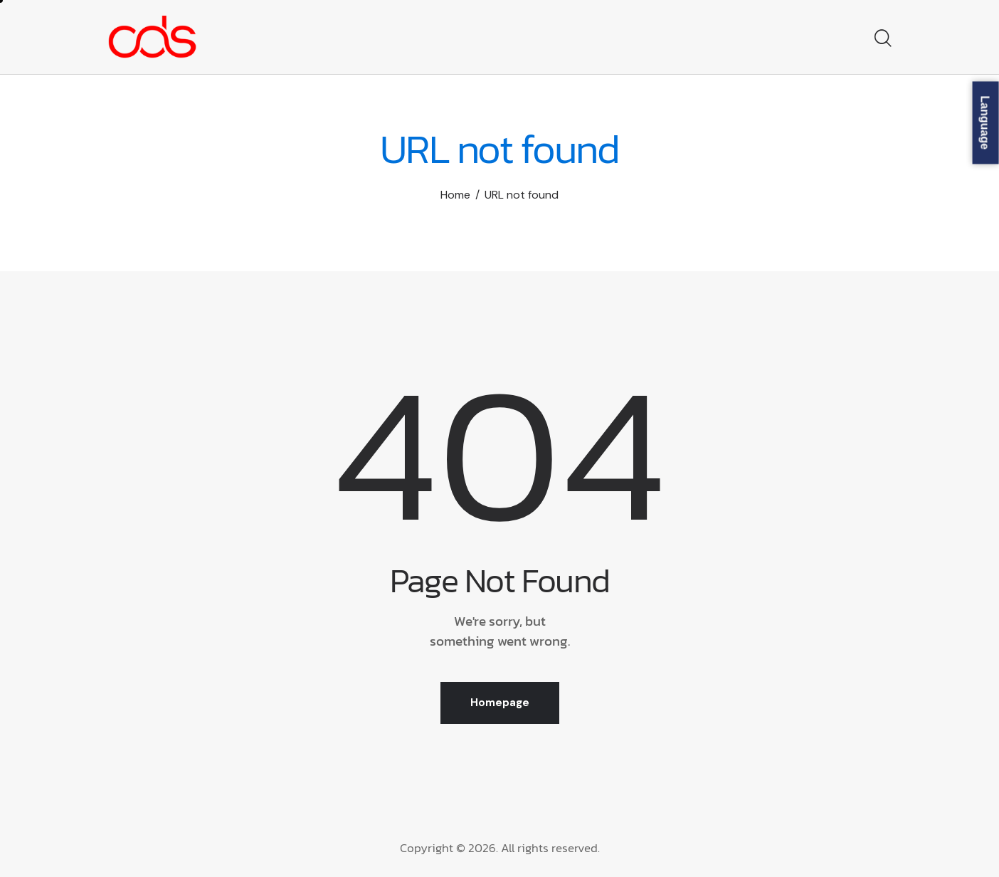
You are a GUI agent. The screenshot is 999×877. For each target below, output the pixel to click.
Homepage (499, 702)
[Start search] (882, 39)
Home (455, 194)
